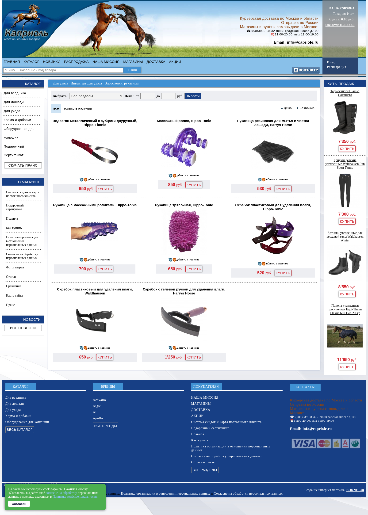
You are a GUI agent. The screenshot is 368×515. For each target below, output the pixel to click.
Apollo (98, 418)
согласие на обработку (61, 493)
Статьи (11, 276)
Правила (12, 218)
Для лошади (14, 102)
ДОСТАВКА (156, 62)
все (56, 108)
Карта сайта (14, 295)
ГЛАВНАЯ (12, 62)
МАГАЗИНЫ (133, 62)
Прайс (10, 305)
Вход (330, 62)
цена (288, 108)
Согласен (19, 504)
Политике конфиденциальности (75, 496)
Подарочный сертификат (15, 207)
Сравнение (13, 286)
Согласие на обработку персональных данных (22, 256)
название (306, 108)
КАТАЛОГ (31, 62)
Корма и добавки (17, 120)
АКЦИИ (175, 62)
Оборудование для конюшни (19, 133)
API (96, 412)
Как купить (14, 228)
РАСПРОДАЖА (76, 62)
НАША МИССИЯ (105, 62)
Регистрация (336, 67)
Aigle (97, 406)
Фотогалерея (15, 267)
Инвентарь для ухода (86, 83)
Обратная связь (203, 462)
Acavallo (99, 400)
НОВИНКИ (51, 62)
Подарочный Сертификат (14, 151)
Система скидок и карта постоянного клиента (22, 194)
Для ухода (12, 111)
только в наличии (78, 108)
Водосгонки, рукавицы (121, 83)
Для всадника (15, 93)
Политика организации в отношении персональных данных (22, 241)
